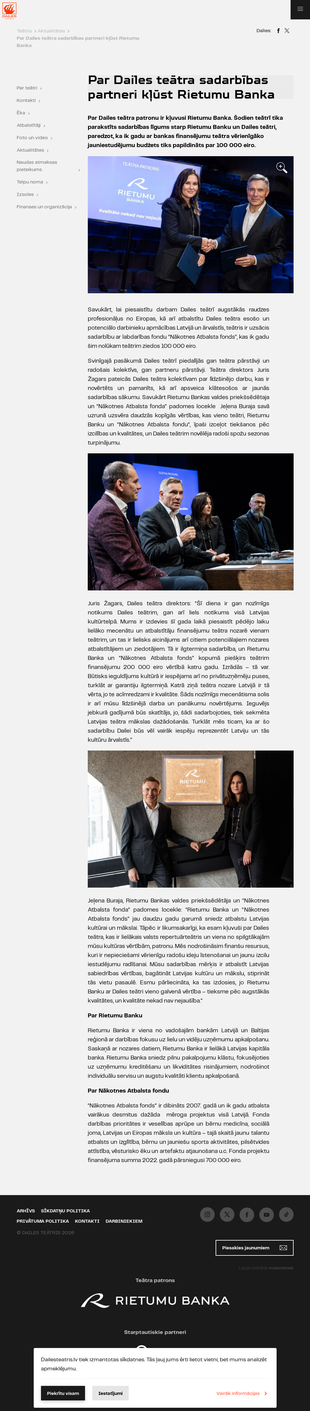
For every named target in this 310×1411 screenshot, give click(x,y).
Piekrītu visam (63, 1394)
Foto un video (32, 138)
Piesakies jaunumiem (254, 1247)
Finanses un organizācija (44, 207)
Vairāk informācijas (242, 1393)
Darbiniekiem (124, 1221)
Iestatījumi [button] (110, 1394)
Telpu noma (30, 182)
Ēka (21, 113)
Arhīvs (26, 1211)
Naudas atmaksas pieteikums (37, 166)
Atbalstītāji (29, 125)
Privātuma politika (43, 1221)
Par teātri (27, 88)
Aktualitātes (30, 150)
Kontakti (26, 100)
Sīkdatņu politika (65, 1211)
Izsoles (25, 194)
